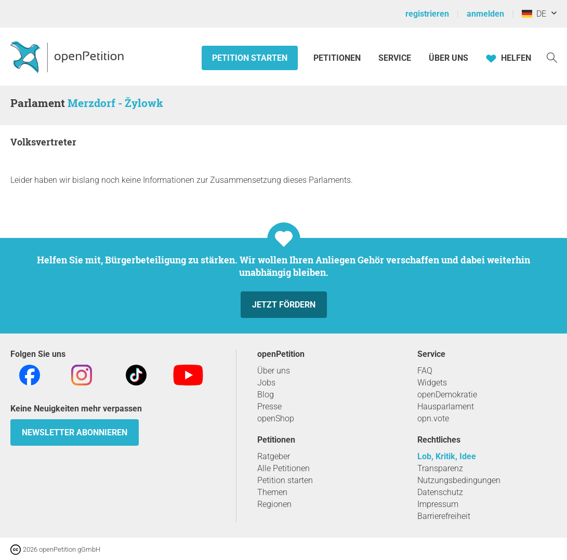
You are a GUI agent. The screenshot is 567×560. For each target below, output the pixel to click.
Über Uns (448, 58)
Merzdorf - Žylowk (115, 103)
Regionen (274, 504)
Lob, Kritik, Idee (446, 456)
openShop (275, 418)
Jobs (266, 383)
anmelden (485, 14)
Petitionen (338, 58)
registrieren (427, 14)
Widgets (432, 383)
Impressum (437, 504)
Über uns (273, 371)
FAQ (424, 371)
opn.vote (433, 418)
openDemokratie (447, 394)
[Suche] (552, 57)
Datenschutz (440, 492)
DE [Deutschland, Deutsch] (534, 14)
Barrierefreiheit (443, 516)
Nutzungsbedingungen (458, 480)
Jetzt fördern (283, 305)
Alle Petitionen (283, 468)
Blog (265, 394)
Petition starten (249, 58)
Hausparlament (445, 406)
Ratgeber (273, 456)
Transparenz (440, 468)
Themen (272, 492)
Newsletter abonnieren (74, 432)
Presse (269, 406)
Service (394, 58)
